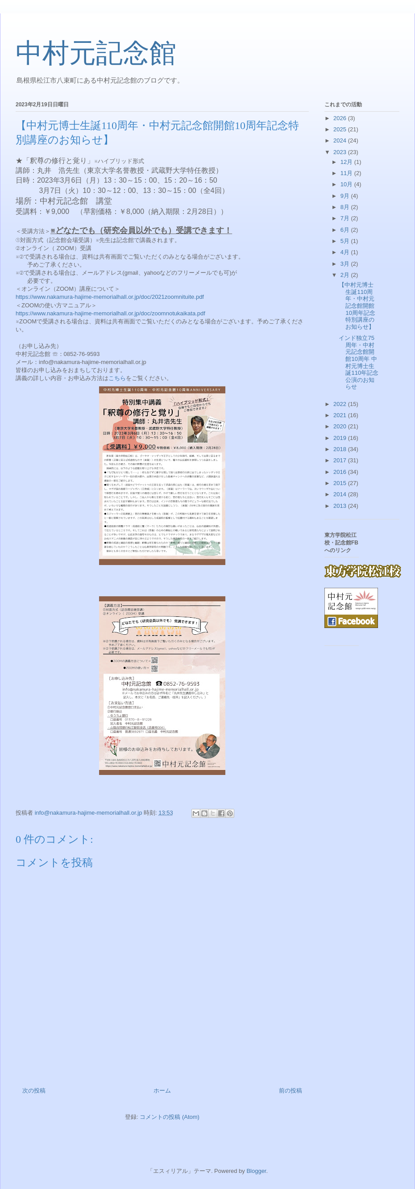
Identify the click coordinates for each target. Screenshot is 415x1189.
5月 (345, 241)
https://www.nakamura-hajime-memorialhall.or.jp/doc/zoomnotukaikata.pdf (110, 313)
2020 (340, 426)
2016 (340, 472)
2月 (345, 275)
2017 (340, 460)
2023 (340, 152)
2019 (340, 438)
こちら (117, 378)
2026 (340, 118)
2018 (340, 449)
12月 (347, 162)
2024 (340, 140)
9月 (345, 196)
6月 (345, 229)
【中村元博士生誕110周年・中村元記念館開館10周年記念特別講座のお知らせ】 (357, 305)
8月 (345, 207)
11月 (347, 173)
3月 (345, 263)
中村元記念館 (96, 53)
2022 (340, 404)
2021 (340, 415)
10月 (347, 184)
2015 (340, 483)
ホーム (162, 1090)
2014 (340, 494)
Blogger (256, 1171)
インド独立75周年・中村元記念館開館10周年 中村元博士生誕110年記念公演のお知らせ (358, 362)
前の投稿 (290, 1090)
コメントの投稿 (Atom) (169, 1117)
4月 (345, 252)
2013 (340, 505)
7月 (345, 218)
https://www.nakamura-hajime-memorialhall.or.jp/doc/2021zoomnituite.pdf (110, 296)
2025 (340, 129)
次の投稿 (34, 1090)
